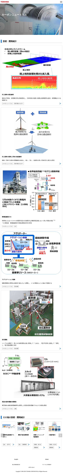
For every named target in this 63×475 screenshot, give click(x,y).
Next (60, 435)
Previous (2, 435)
